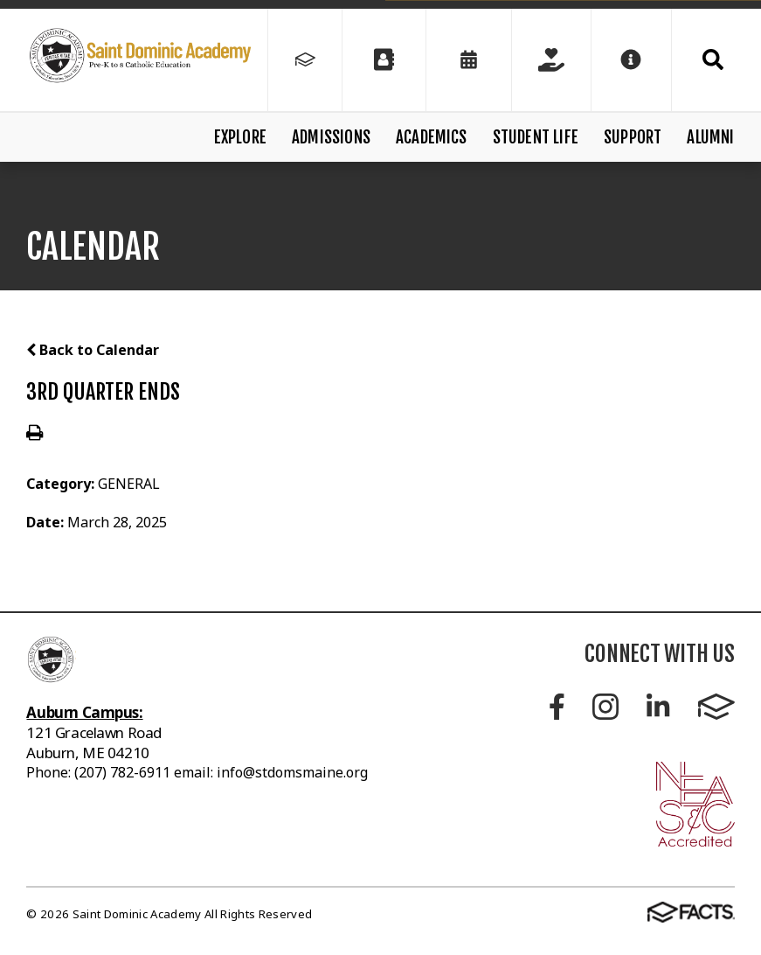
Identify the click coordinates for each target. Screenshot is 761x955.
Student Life (535, 137)
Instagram (605, 707)
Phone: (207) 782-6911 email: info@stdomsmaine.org (197, 772)
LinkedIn (658, 707)
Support (632, 137)
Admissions (331, 137)
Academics (431, 137)
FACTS (716, 707)
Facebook (557, 707)
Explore (240, 137)
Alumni (710, 137)
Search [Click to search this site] (713, 59)
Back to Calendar (92, 349)
